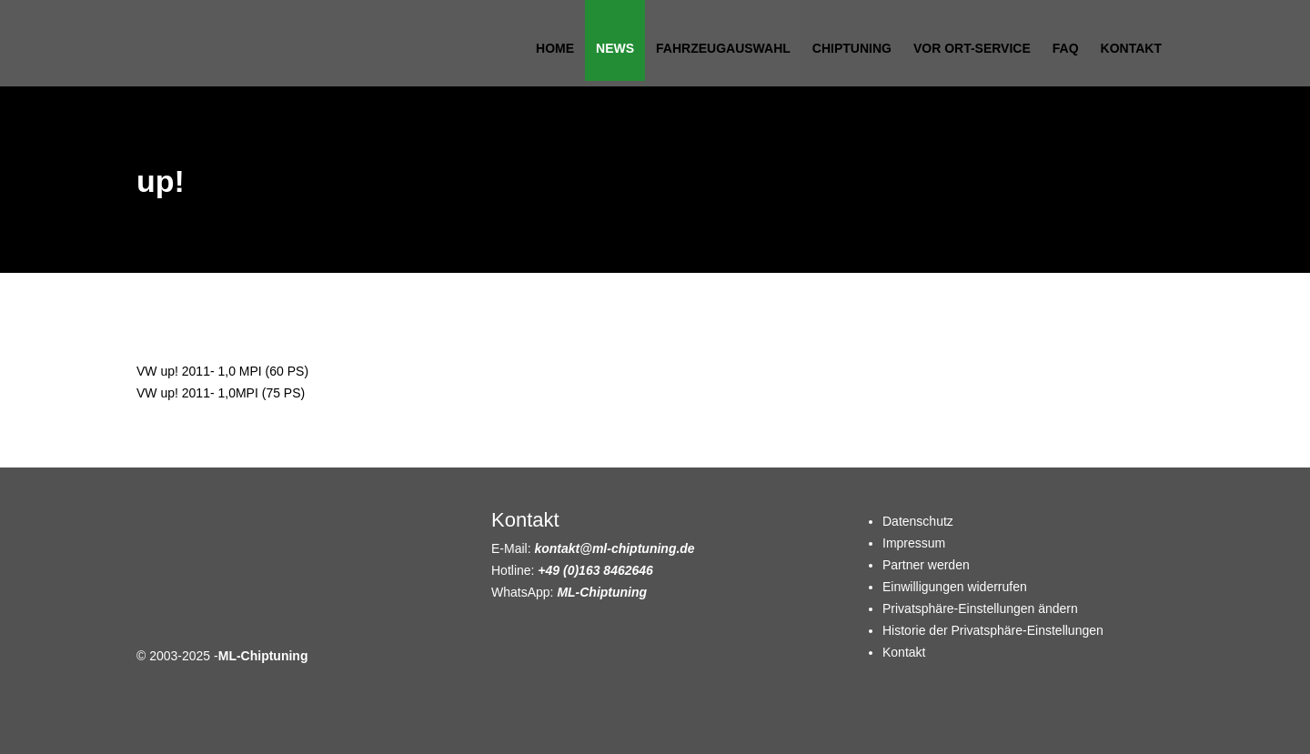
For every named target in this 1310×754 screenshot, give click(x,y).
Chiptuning (852, 48)
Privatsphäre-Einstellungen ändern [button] (980, 608)
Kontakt (1131, 48)
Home (555, 48)
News (615, 48)
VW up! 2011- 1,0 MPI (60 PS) (222, 371)
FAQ (1066, 48)
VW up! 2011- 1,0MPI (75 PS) (220, 393)
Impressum (913, 543)
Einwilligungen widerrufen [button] (954, 586)
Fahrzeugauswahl (723, 48)
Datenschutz (917, 521)
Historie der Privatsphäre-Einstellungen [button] (992, 630)
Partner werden (926, 565)
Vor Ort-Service (972, 48)
